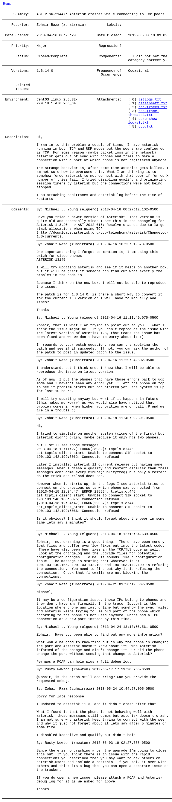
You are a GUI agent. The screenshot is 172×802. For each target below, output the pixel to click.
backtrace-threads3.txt (143, 113)
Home (7, 3)
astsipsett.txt (153, 103)
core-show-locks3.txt (143, 121)
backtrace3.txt (153, 107)
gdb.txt (146, 127)
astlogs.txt (150, 100)
